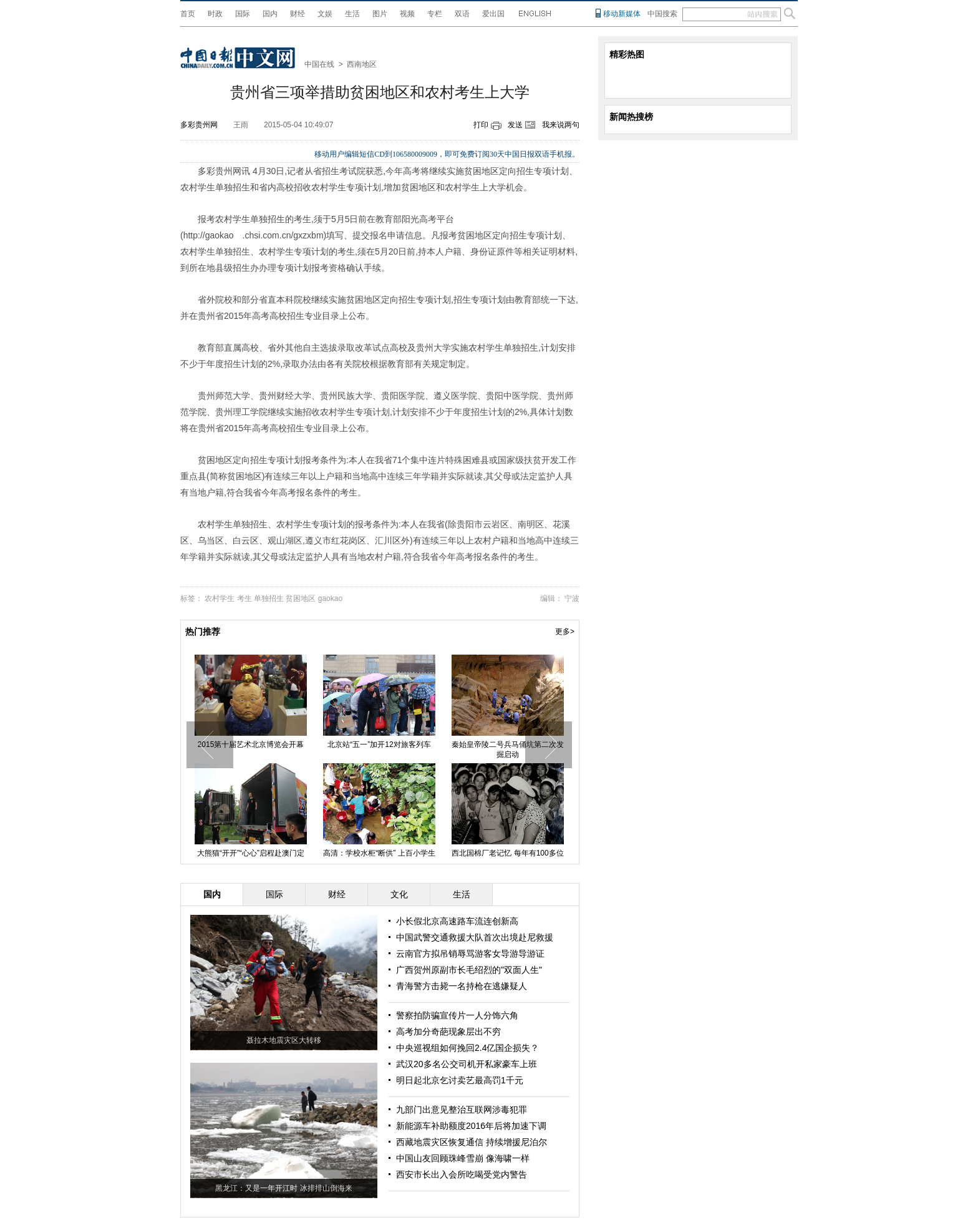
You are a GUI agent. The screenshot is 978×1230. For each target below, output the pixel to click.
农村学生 (220, 598)
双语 (462, 13)
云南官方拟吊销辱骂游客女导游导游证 (470, 954)
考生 (244, 598)
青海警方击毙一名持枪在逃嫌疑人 (461, 986)
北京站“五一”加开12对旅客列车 (378, 744)
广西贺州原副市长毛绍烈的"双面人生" (469, 970)
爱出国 (493, 13)
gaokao (330, 598)
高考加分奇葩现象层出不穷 (448, 1032)
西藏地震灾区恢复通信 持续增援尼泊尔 (471, 1142)
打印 (480, 124)
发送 (515, 124)
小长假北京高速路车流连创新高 (457, 921)
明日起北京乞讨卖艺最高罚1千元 (459, 1080)
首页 (187, 13)
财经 (297, 13)
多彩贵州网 (199, 124)
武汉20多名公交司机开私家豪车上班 (466, 1064)
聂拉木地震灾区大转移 (283, 1040)
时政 (215, 13)
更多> (564, 631)
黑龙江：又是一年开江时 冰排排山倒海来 (283, 1188)
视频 (407, 13)
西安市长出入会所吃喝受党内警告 (461, 1174)
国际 (242, 13)
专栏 (434, 13)
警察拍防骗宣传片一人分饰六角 (457, 1015)
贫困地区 (301, 598)
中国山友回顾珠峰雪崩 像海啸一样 (463, 1158)
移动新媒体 (622, 13)
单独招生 (269, 598)
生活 (352, 13)
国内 (270, 13)
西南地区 (362, 64)
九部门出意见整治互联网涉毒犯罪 (461, 1110)
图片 (379, 13)
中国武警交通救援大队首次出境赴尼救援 (474, 937)
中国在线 (319, 64)
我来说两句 (560, 124)
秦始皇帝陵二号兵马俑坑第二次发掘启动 (508, 749)
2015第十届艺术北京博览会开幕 (251, 744)
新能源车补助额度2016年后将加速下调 (471, 1126)
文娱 (324, 13)
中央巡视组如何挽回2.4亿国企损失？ (467, 1048)
